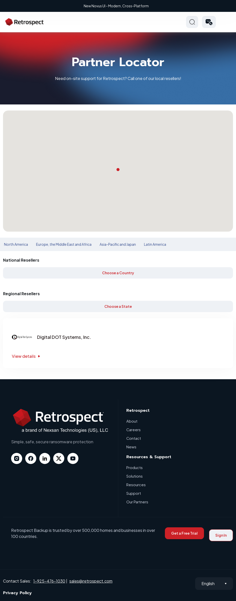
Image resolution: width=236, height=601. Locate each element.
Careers (133, 429)
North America (16, 244)
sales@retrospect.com (90, 581)
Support (133, 493)
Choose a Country (118, 272)
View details (26, 356)
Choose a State (118, 306)
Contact (133, 438)
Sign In (221, 535)
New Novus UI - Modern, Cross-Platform (119, 6)
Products (134, 467)
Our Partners (137, 501)
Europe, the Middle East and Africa (64, 244)
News (131, 446)
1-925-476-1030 (49, 581)
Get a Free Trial (184, 533)
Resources (136, 484)
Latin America (155, 244)
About (131, 421)
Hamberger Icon (227, 22)
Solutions (134, 476)
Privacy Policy (17, 593)
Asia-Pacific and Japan (118, 244)
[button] (209, 22)
